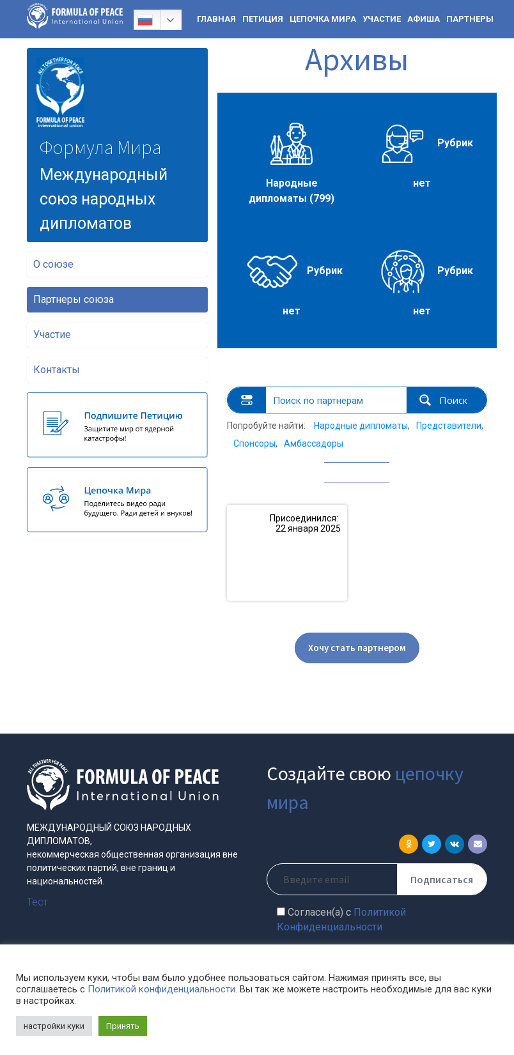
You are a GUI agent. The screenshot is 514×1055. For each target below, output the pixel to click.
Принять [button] (122, 1026)
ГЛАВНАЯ (216, 19)
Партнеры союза (73, 299)
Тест (37, 902)
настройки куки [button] (54, 1026)
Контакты (56, 370)
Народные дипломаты (361, 425)
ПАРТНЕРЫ (470, 19)
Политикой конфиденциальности (161, 989)
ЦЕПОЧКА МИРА (323, 19)
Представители (448, 425)
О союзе (53, 264)
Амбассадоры (313, 443)
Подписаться (441, 879)
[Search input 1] (337, 400)
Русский (145, 19)
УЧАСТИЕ (381, 19)
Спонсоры (254, 443)
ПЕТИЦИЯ (262, 19)
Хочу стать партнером (357, 648)
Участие (52, 334)
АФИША (423, 19)
